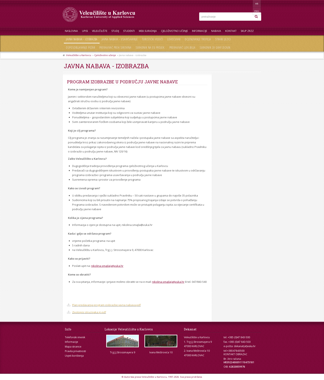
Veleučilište (99, 31)
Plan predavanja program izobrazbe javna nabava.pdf (106, 305)
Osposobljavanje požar (80, 47)
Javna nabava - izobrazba (82, 39)
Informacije (199, 31)
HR (248, 3)
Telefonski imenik (75, 337)
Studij (115, 31)
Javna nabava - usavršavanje (120, 39)
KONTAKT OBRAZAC (235, 354)
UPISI (85, 31)
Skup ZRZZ (247, 31)
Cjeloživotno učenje (174, 31)
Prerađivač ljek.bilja (182, 47)
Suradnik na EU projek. (150, 47)
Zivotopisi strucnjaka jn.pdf (89, 312)
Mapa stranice (73, 346)
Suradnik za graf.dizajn (215, 47)
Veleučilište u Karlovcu (78, 55)
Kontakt (231, 31)
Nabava (216, 31)
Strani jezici (223, 39)
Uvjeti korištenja (74, 355)
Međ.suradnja (148, 31)
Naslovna (71, 31)
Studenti (129, 31)
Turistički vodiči (152, 39)
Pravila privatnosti (75, 351)
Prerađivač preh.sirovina (115, 47)
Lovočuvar (174, 39)
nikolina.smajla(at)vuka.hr (107, 266)
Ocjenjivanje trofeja (198, 39)
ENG (257, 3)
